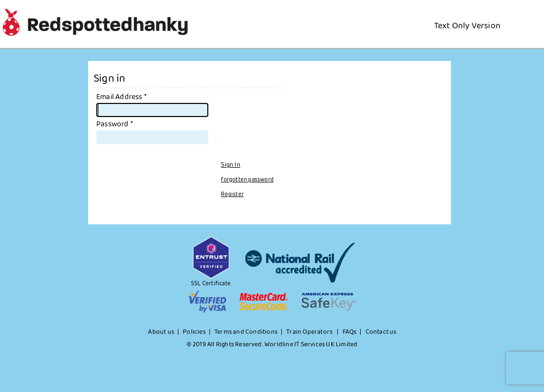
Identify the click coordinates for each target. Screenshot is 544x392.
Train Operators (309, 332)
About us (161, 332)
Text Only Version (467, 26)
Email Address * (121, 97)
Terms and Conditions (245, 332)
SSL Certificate (211, 284)
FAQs (350, 332)
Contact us (381, 332)
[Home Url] (508, 13)
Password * (114, 124)
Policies (194, 332)
